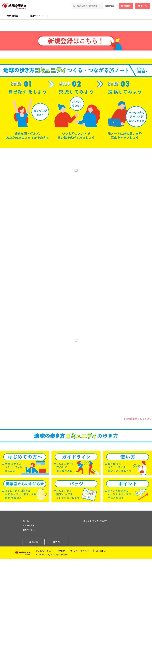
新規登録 (126, 6)
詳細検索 (109, 6)
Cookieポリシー (102, 643)
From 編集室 (12, 15)
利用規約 (61, 643)
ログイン (142, 6)
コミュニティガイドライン (80, 643)
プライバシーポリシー (45, 643)
